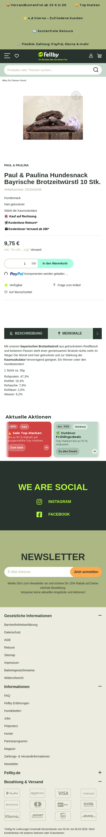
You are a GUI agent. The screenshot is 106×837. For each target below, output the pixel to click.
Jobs (7, 718)
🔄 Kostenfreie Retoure (53, 31)
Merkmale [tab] (70, 333)
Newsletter (11, 764)
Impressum (11, 662)
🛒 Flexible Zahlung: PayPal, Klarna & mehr (53, 44)
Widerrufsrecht (13, 678)
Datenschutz (12, 632)
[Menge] (17, 263)
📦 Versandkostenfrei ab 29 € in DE (36, 5)
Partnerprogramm (15, 741)
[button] (91, 56)
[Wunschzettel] (17, 56)
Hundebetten (12, 710)
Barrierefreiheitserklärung (20, 624)
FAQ (7, 695)
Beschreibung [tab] (26, 333)
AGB (7, 640)
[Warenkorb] (99, 56)
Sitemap (9, 655)
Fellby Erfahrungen (16, 703)
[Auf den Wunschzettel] (76, 95)
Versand (35, 249)
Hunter (8, 733)
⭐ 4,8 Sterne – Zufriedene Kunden (53, 18)
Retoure (9, 647)
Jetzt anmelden (86, 572)
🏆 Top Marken (87, 5)
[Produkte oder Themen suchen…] (47, 70)
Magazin (9, 748)
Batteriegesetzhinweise (19, 670)
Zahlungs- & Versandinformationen (27, 756)
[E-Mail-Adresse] (38, 572)
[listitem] (28, 439)
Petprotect (11, 726)
